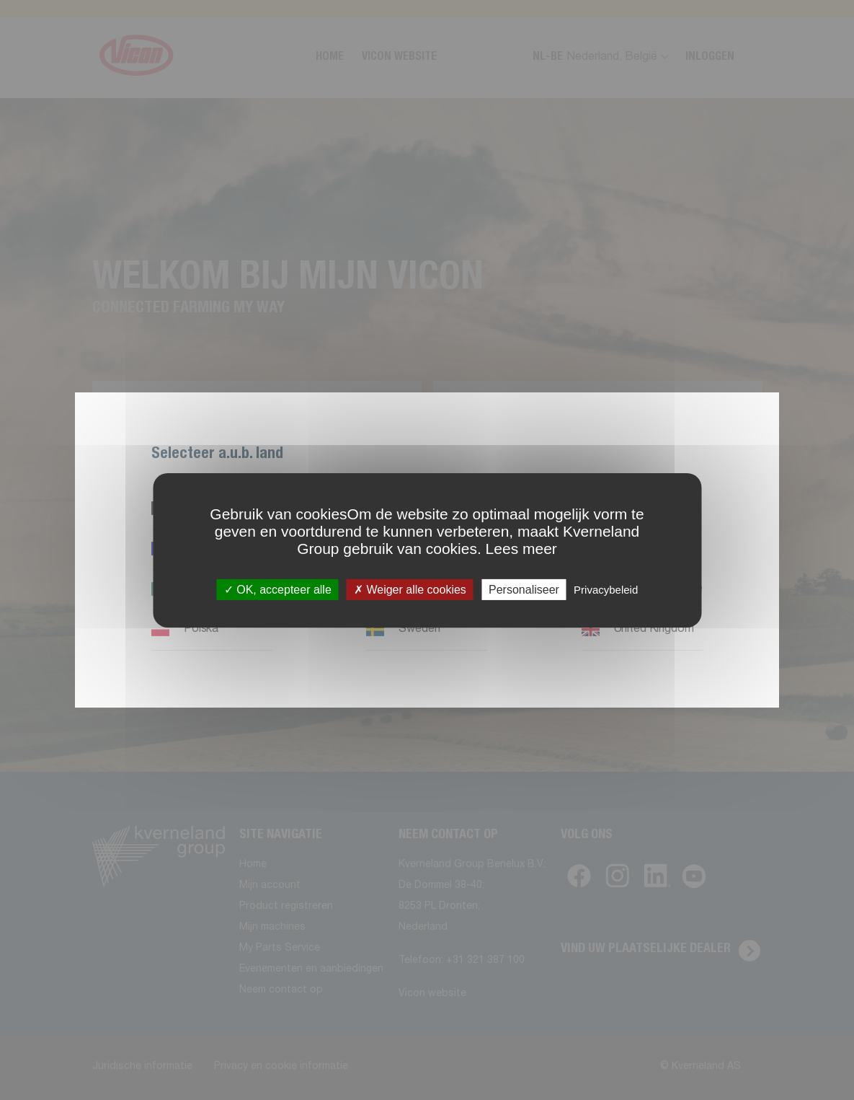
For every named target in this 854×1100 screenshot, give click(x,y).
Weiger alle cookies (410, 589)
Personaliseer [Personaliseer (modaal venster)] (524, 589)
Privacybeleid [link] (606, 589)
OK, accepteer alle (278, 589)
